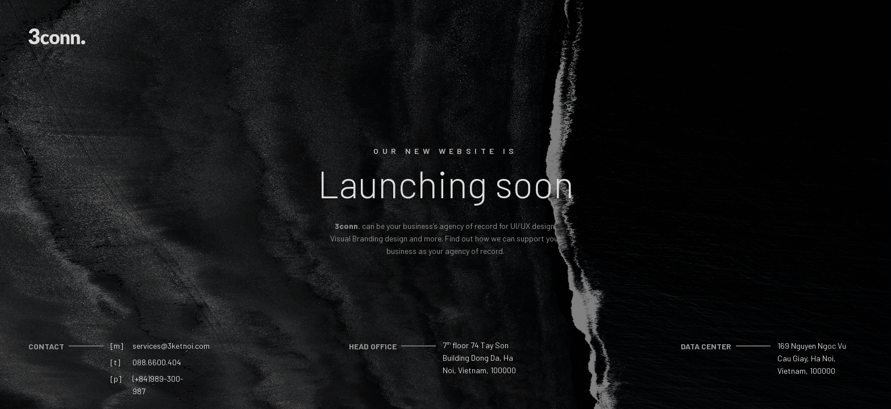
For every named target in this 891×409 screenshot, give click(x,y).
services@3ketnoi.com (171, 345)
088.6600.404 (156, 362)
